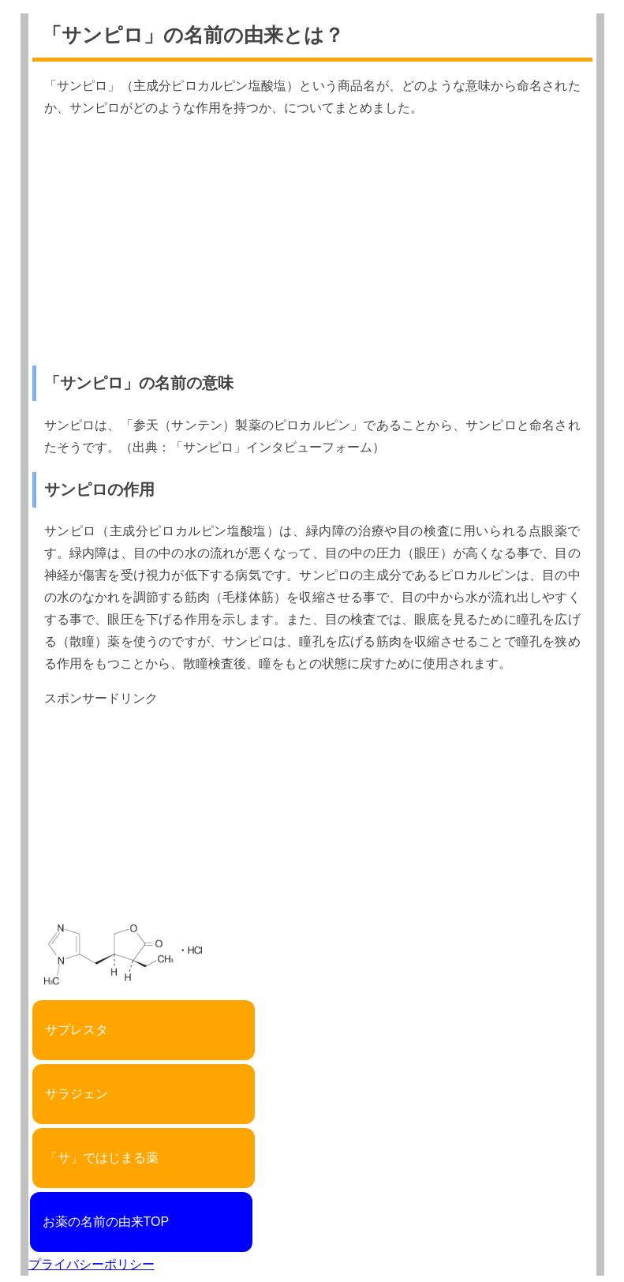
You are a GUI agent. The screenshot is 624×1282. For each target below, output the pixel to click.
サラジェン (76, 1093)
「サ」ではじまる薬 (102, 1157)
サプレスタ (76, 1029)
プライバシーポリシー (91, 1264)
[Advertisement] (312, 242)
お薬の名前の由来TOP (106, 1221)
